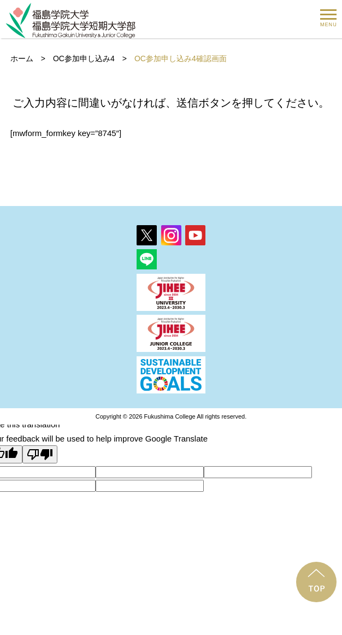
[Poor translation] (39, 454)
